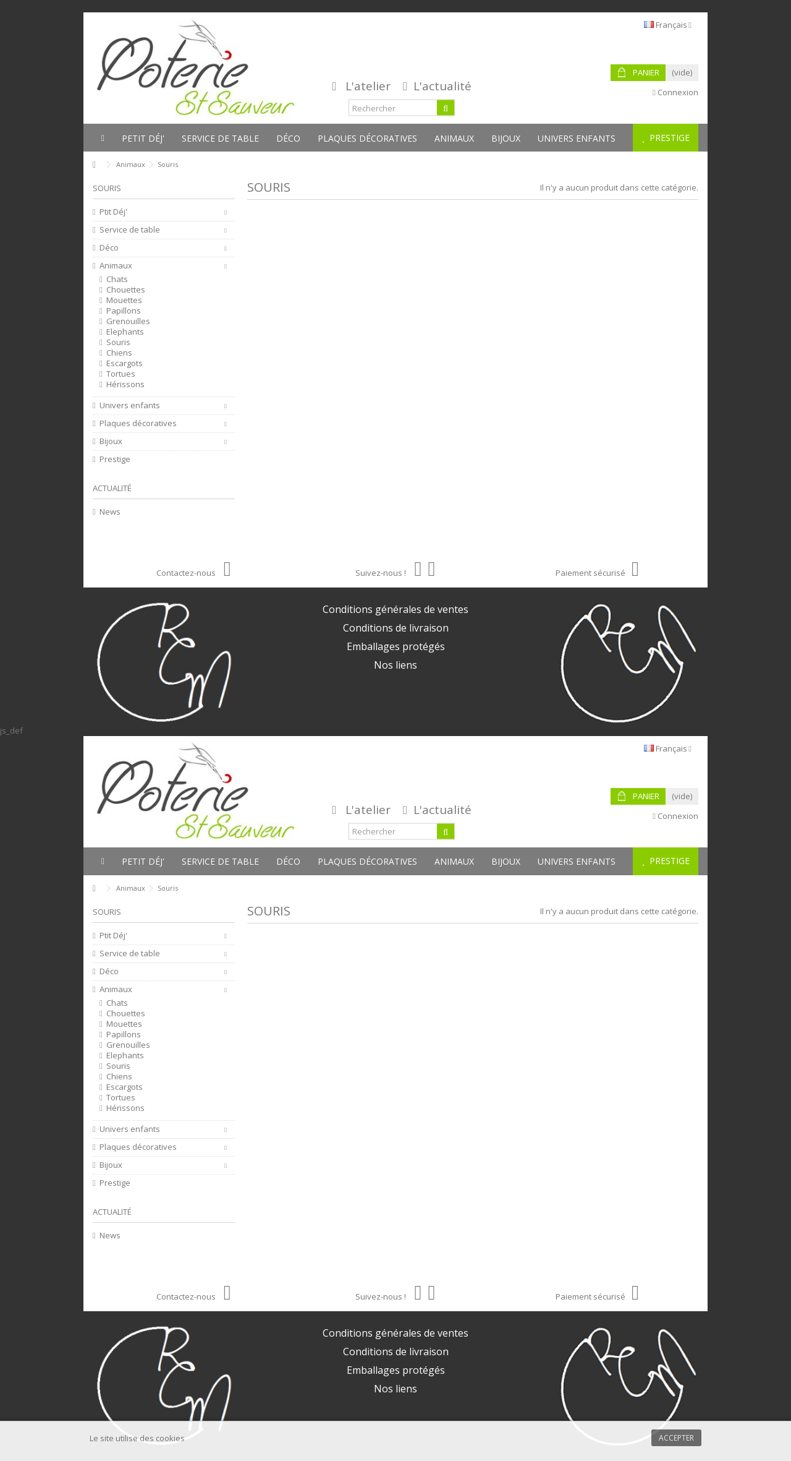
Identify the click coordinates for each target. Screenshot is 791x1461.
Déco (109, 247)
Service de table (129, 230)
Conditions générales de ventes (395, 609)
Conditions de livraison (396, 628)
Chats (117, 279)
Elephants (125, 332)
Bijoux (110, 441)
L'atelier (368, 86)
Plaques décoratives (138, 423)
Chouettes (125, 290)
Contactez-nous (193, 572)
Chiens (119, 353)
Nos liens (395, 665)
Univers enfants (129, 405)
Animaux (115, 265)
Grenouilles (128, 321)
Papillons (123, 311)
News (110, 512)
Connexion (675, 92)
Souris (118, 342)
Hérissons (125, 384)
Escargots (124, 363)
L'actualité (442, 86)
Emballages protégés (396, 646)
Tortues (120, 374)
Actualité (112, 488)
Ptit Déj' (113, 212)
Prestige (114, 459)
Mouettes (124, 300)
